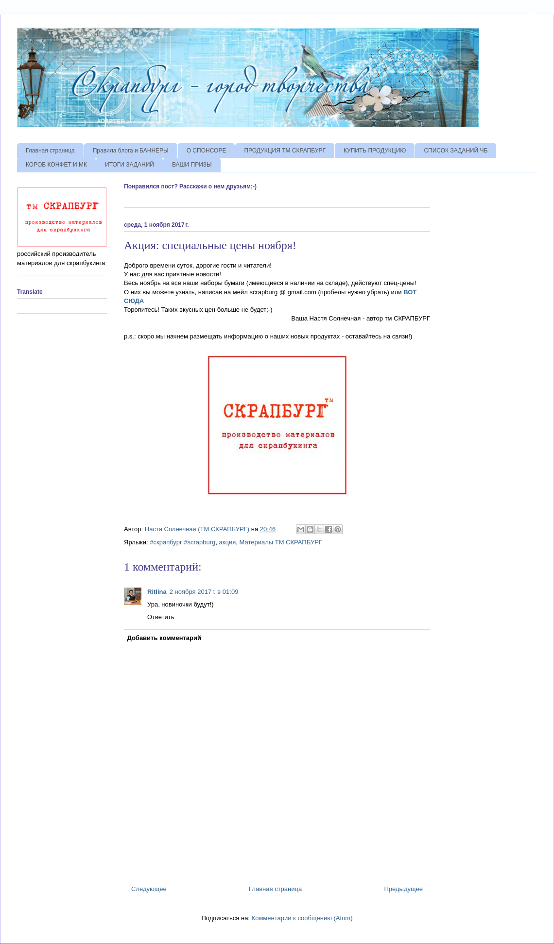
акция (227, 542)
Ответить (160, 617)
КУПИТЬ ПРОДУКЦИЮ (375, 150)
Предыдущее (403, 889)
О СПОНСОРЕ (206, 150)
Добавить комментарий (164, 637)
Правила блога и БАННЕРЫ (131, 150)
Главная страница (50, 150)
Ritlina (157, 591)
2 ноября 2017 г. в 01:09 (204, 591)
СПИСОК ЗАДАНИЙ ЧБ (455, 150)
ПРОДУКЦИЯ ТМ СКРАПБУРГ (285, 150)
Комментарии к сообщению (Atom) (302, 918)
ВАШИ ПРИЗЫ (192, 164)
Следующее (149, 889)
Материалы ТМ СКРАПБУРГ (280, 542)
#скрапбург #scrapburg (182, 542)
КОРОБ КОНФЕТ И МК (56, 164)
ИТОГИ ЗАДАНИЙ (129, 164)
